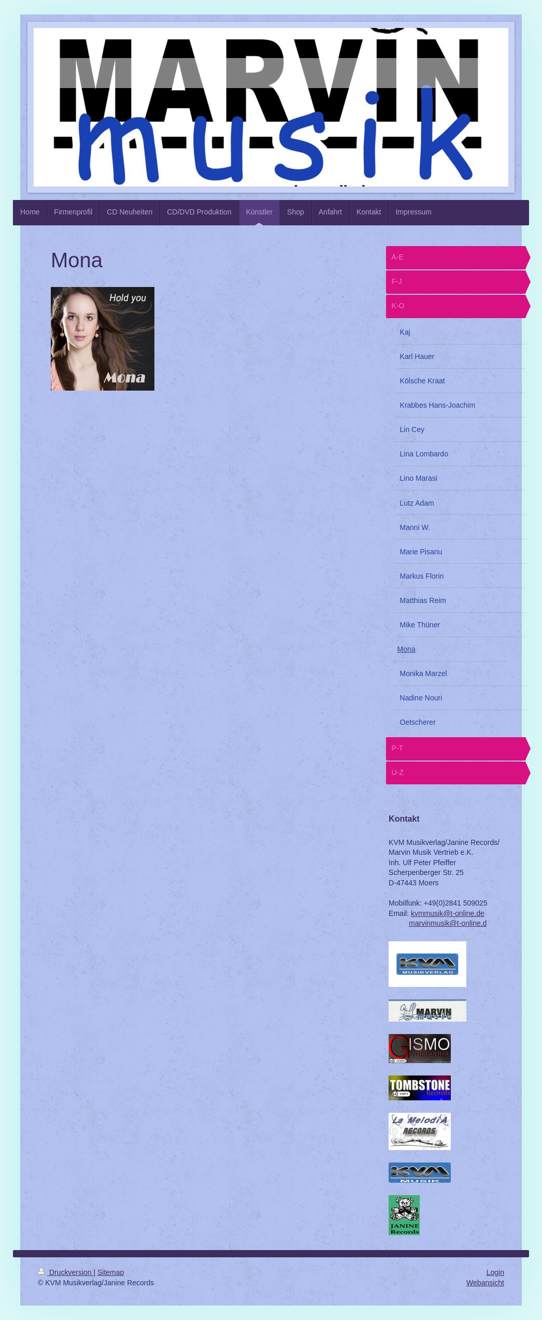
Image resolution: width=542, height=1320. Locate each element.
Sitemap (110, 1272)
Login (495, 1272)
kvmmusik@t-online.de (447, 913)
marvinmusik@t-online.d (448, 923)
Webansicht (485, 1283)
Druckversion (65, 1272)
